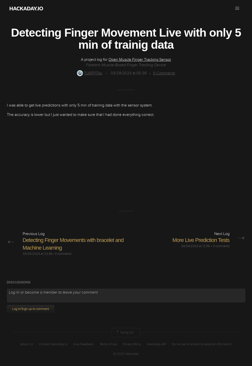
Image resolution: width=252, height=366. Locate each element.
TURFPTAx (89, 73)
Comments (164, 73)
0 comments (63, 254)
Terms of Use (108, 344)
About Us (26, 344)
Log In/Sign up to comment (30, 309)
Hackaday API (156, 344)
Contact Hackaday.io (53, 344)
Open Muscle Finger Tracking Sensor (139, 59)
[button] (237, 8)
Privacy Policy (132, 344)
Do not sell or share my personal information (202, 344)
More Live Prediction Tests (201, 240)
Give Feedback (83, 344)
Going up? (125, 332)
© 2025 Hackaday (126, 354)
